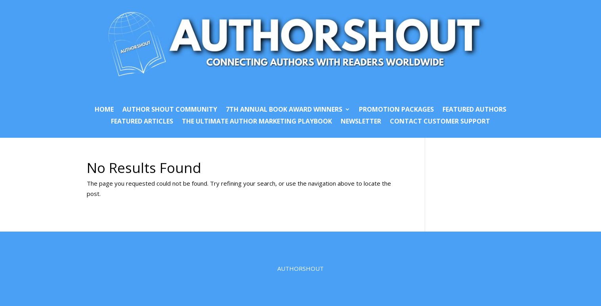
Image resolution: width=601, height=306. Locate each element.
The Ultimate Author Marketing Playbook (257, 121)
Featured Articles (142, 121)
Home (104, 110)
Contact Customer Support (440, 121)
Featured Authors (474, 110)
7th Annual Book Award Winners (284, 110)
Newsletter (361, 121)
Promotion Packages (396, 110)
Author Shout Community (169, 110)
